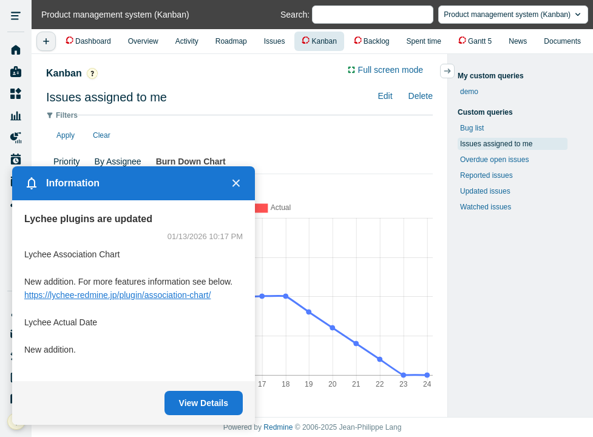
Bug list (472, 128)
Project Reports (15, 137)
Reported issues (486, 175)
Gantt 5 (480, 41)
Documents (562, 41)
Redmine (278, 427)
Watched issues (485, 207)
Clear (101, 135)
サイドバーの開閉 (454, 71)
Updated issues (485, 191)
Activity (186, 41)
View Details (203, 403)
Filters (67, 115)
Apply (65, 135)
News (518, 41)
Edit (385, 96)
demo (469, 91)
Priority (66, 161)
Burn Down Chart (191, 161)
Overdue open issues (494, 159)
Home (15, 50)
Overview (143, 41)
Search (293, 14)
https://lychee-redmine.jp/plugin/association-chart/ (117, 295)
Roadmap (231, 41)
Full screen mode (390, 70)
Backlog (377, 41)
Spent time (424, 41)
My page (15, 72)
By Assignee (118, 161)
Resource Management (15, 115)
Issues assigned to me (496, 144)
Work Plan (15, 159)
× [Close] (236, 183)
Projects (15, 94)
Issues (274, 41)
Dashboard (93, 41)
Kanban (323, 41)
